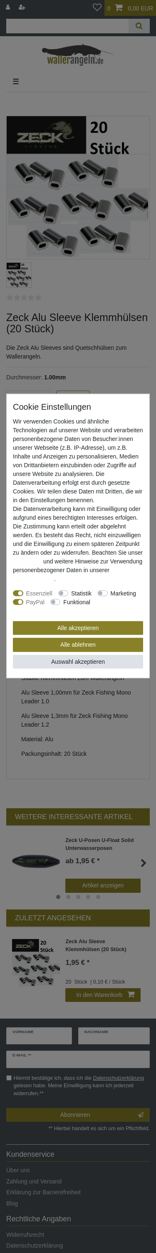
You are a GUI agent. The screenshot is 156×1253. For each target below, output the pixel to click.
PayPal (35, 601)
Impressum (27, 561)
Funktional (76, 601)
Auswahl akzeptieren (78, 661)
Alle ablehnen (78, 644)
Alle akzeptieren (78, 627)
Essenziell (39, 593)
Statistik (81, 593)
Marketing (123, 593)
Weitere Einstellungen (41, 610)
